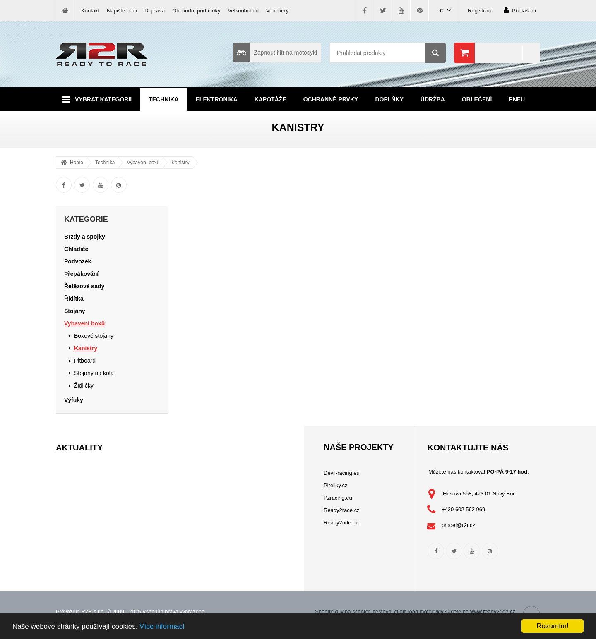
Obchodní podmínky (196, 10)
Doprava (154, 10)
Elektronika (217, 99)
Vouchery (277, 10)
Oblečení (477, 99)
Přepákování (81, 273)
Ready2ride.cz (341, 522)
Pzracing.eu (338, 498)
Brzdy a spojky (84, 236)
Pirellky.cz (336, 485)
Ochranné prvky (330, 99)
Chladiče (76, 249)
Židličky (84, 385)
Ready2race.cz (342, 510)
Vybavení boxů (143, 162)
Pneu (517, 99)
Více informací (162, 626)
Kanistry (180, 162)
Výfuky (73, 400)
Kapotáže (270, 99)
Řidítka (74, 298)
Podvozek (77, 261)
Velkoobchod (243, 10)
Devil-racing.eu (342, 473)
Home (76, 162)
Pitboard (85, 360)
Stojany (74, 311)
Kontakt (90, 10)
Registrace (480, 10)
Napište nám (122, 10)
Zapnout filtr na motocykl (275, 52)
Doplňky (389, 99)
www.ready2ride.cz (492, 611)
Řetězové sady (84, 286)
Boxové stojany (93, 336)
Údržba (433, 99)
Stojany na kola (94, 373)
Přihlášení (520, 10)
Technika (163, 99)
